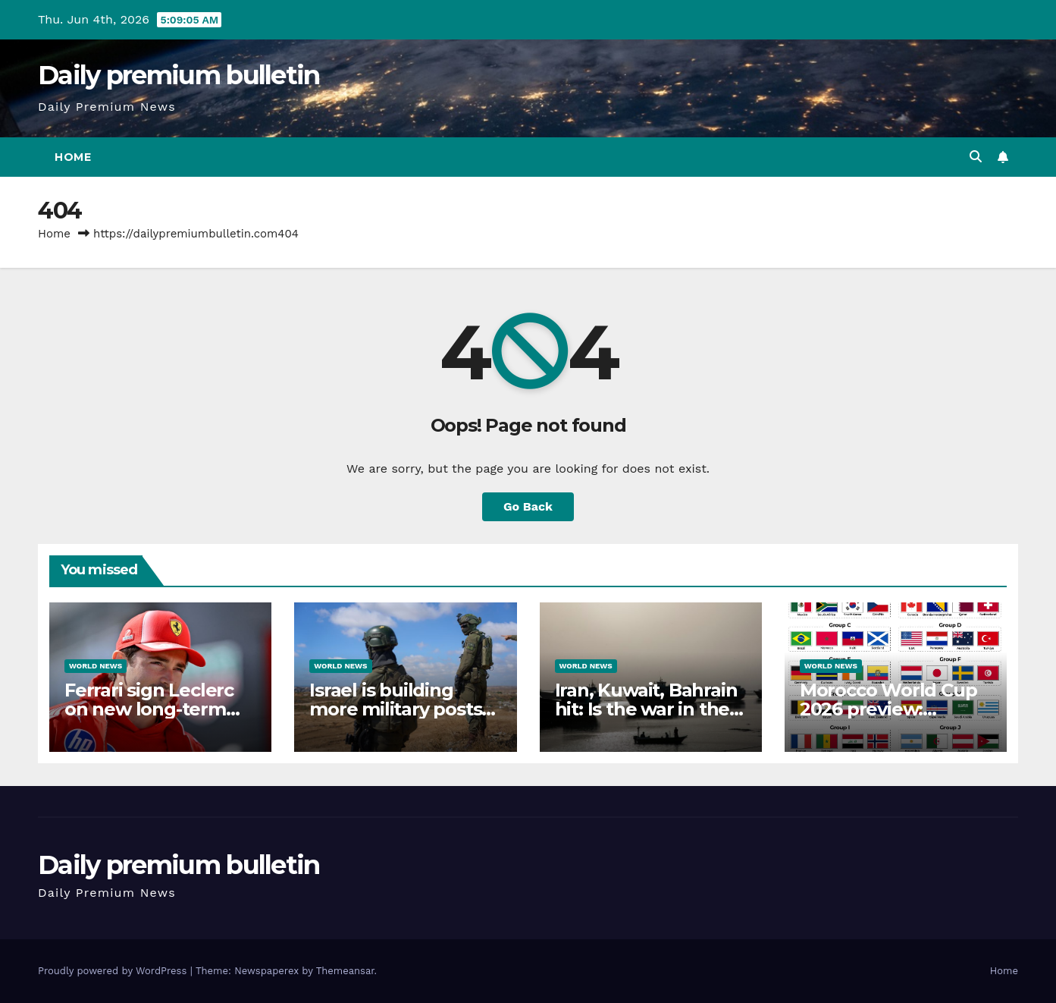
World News (95, 666)
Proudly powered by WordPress (114, 970)
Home (73, 157)
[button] (976, 156)
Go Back (528, 506)
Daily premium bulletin (179, 75)
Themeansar (345, 970)
